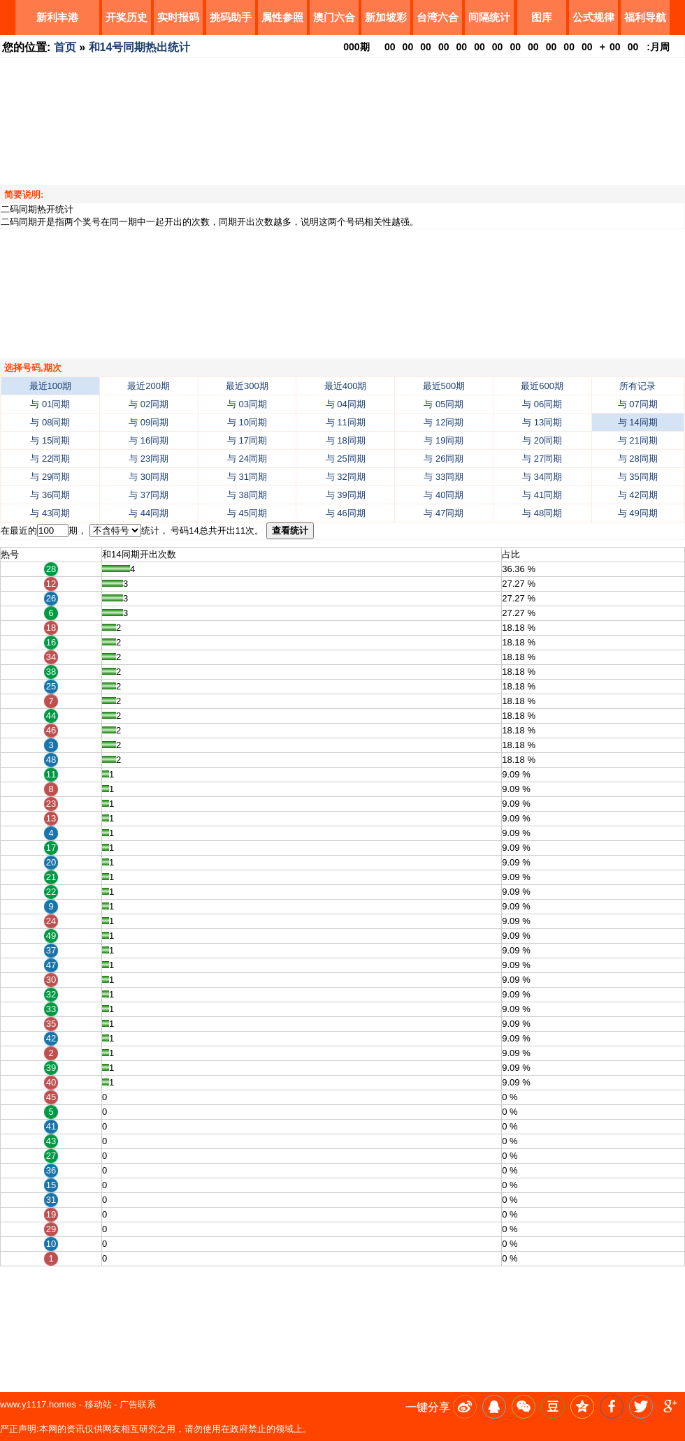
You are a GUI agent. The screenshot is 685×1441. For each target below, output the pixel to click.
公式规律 (593, 17)
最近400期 (345, 386)
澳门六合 (334, 17)
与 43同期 (50, 513)
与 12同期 (443, 422)
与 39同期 (346, 495)
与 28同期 (638, 458)
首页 (65, 47)
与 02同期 (148, 404)
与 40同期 (443, 495)
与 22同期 (50, 458)
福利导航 (645, 17)
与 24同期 (247, 458)
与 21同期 (638, 440)
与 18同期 (346, 440)
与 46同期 (346, 513)
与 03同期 (247, 404)
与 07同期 (638, 404)
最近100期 (50, 386)
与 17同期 (247, 440)
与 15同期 (50, 440)
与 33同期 (443, 476)
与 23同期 (148, 458)
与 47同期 (443, 513)
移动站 (98, 1404)
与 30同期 (148, 476)
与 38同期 (247, 495)
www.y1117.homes (38, 1404)
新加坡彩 (386, 17)
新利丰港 (57, 17)
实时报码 (178, 17)
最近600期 (542, 386)
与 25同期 (346, 458)
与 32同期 (346, 476)
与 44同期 (148, 513)
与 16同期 (148, 440)
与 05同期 (443, 404)
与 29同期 (50, 476)
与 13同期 (542, 422)
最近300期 (247, 386)
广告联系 (138, 1404)
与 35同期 (638, 476)
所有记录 (637, 386)
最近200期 (148, 386)
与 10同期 (247, 422)
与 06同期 (542, 404)
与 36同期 (50, 495)
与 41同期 (542, 495)
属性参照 (282, 17)
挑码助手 (231, 17)
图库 (541, 17)
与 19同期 (443, 440)
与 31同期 (247, 476)
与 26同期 (443, 458)
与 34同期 (542, 476)
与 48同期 (542, 513)
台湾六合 (438, 17)
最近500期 (444, 386)
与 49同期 (638, 513)
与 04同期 (346, 404)
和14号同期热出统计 (140, 47)
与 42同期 (638, 495)
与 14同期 (638, 422)
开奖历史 (126, 17)
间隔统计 (489, 17)
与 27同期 (542, 458)
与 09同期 (148, 422)
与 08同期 (50, 422)
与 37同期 (148, 495)
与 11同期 (346, 422)
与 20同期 (542, 440)
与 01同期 (50, 404)
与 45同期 (247, 513)
